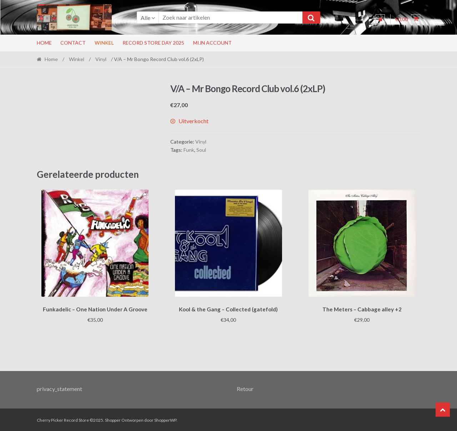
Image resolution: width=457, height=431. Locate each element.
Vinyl (100, 59)
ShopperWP (165, 419)
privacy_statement (59, 387)
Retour (245, 387)
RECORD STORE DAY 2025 (153, 43)
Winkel (104, 43)
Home (44, 43)
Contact (73, 43)
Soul (201, 150)
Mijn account (212, 43)
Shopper (113, 419)
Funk (189, 150)
